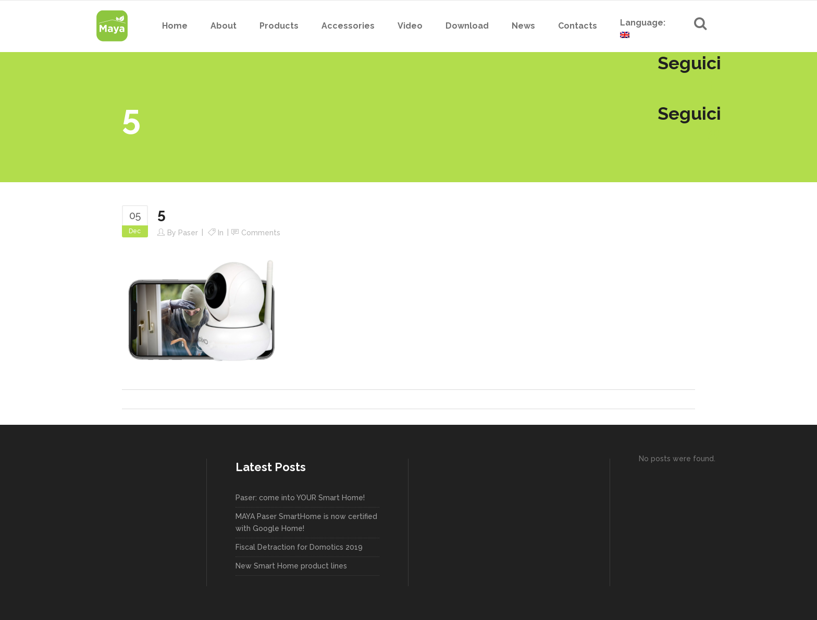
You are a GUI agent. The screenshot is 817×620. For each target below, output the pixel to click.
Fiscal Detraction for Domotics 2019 (299, 547)
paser (188, 233)
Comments (260, 233)
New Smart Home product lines (291, 566)
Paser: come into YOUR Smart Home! (300, 498)
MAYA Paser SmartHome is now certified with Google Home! (306, 522)
